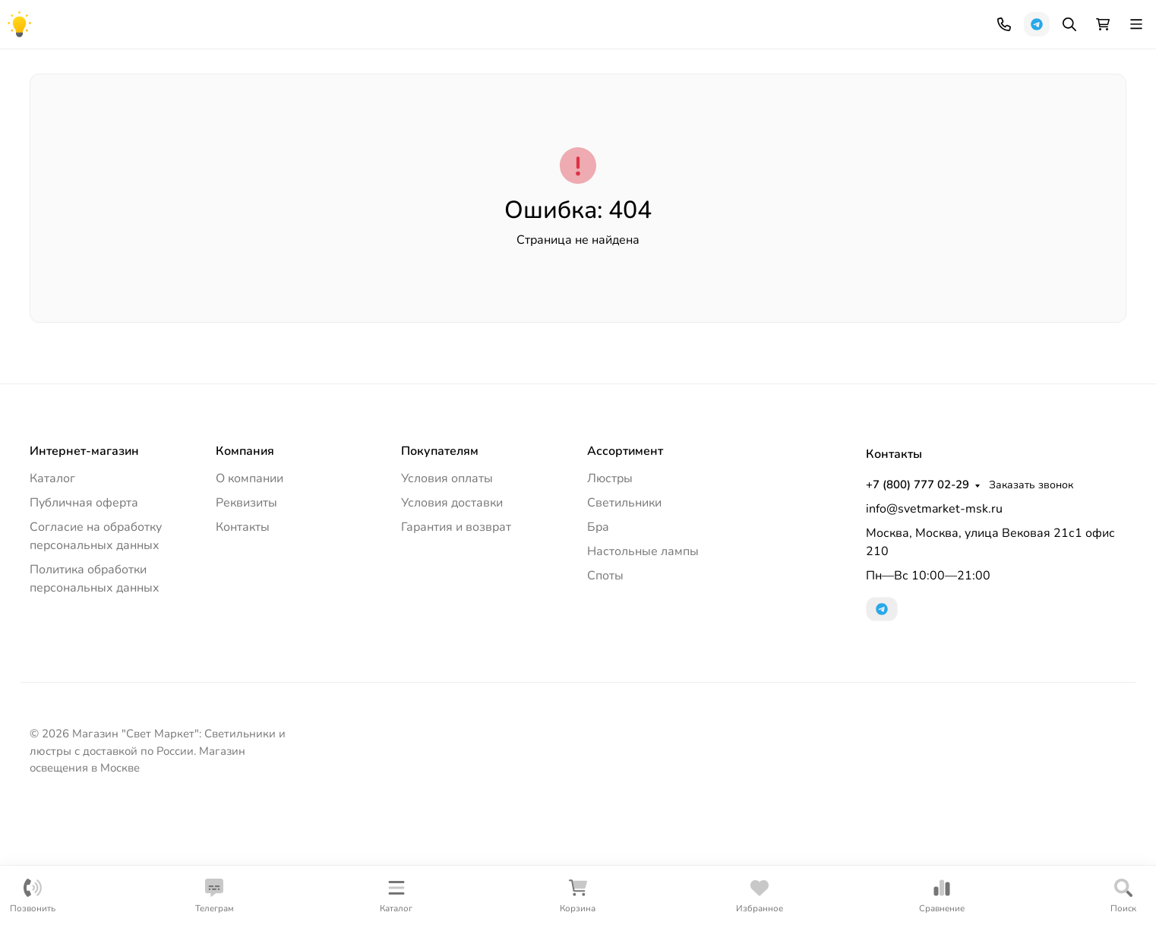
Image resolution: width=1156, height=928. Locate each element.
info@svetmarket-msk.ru (934, 624)
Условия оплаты (447, 594)
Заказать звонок (771, 19)
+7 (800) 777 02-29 (657, 19)
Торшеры (406, 143)
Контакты (294, 19)
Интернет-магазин (84, 566)
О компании (249, 594)
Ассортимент (625, 566)
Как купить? (138, 19)
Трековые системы (813, 143)
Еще (1086, 143)
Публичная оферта (84, 618)
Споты (919, 143)
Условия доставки (452, 618)
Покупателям (440, 566)
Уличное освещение (289, 143)
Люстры (63, 143)
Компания (55, 19)
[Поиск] (632, 78)
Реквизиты (246, 618)
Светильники (160, 143)
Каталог (52, 594)
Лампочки (1003, 143)
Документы (225, 19)
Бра (598, 642)
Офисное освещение (526, 143)
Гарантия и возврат (456, 642)
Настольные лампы (672, 143)
